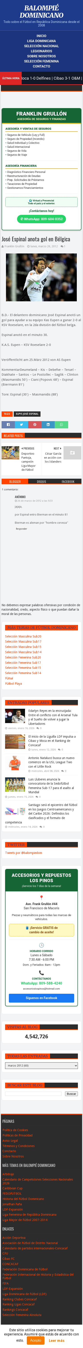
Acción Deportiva (13, 1237)
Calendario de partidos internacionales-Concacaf (35, 1248)
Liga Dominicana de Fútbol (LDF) (24, 1294)
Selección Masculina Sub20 (23, 636)
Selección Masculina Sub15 (23, 647)
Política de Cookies (15, 1130)
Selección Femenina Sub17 (23, 662)
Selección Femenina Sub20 (23, 657)
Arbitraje (8, 1174)
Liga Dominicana (41, 41)
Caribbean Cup (12, 1188)
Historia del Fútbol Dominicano (23, 1199)
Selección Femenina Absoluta (21, 1315)
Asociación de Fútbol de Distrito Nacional (30, 1243)
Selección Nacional (41, 46)
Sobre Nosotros (41, 56)
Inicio (41, 36)
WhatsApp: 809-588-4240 (41, 983)
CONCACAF (10, 1264)
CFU (5, 1253)
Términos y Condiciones (18, 1146)
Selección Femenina (41, 61)
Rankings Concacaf (15, 1309)
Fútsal (9, 678)
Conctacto (9, 1151)
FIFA (5, 1283)
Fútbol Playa (13, 683)
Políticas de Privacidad (17, 1135)
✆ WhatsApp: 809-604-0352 (41, 219)
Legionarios (41, 51)
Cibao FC (8, 1258)
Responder (21, 529)
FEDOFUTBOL (11, 1193)
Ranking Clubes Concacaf (19, 1299)
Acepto (35, 1340)
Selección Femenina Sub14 (23, 673)
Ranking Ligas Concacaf (18, 1304)
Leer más (56, 1341)
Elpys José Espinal (27, 414)
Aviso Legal (10, 1140)
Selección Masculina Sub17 (23, 641)
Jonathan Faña (12, 1204)
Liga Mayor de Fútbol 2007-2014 (24, 1220)
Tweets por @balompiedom (23, 853)
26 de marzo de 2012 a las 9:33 (35, 500)
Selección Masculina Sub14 (23, 652)
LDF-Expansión (12, 1209)
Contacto (41, 66)
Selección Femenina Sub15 (23, 667)
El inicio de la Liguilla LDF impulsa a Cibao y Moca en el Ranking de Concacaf (52, 741)
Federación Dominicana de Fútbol (24, 1269)
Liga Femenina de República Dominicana (29, 1214)
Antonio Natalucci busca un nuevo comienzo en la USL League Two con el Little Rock (51, 762)
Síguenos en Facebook (41, 998)
